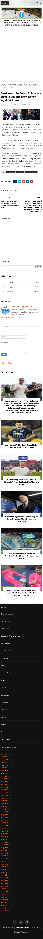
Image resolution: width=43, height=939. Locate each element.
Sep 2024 (4, 803)
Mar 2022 (4, 886)
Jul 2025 (4, 776)
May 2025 (4, 781)
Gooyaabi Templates (21, 932)
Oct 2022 (4, 867)
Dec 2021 (4, 894)
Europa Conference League (10, 636)
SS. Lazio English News (22, 307)
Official (3, 688)
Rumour (3, 717)
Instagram (20, 291)
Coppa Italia (5, 629)
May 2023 (4, 847)
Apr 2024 (4, 817)
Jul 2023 (4, 842)
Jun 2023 (4, 845)
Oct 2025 (4, 768)
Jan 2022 (4, 891)
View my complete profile (10, 317)
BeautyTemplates (22, 927)
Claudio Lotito (5, 621)
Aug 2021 (4, 905)
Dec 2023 (4, 828)
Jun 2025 (4, 779)
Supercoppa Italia (7, 732)
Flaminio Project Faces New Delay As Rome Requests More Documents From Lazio (21, 518)
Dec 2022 (4, 861)
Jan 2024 (4, 825)
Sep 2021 (4, 902)
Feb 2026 (4, 757)
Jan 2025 (4, 792)
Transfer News (6, 739)
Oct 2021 (4, 900)
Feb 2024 (4, 823)
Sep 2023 (4, 836)
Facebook (20, 282)
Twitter (20, 287)
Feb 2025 (4, 790)
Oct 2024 (4, 801)
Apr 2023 (4, 850)
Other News (23, 84)
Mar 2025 (4, 787)
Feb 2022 (4, 889)
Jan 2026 (4, 759)
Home (3, 84)
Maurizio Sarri (12, 84)
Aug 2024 (4, 806)
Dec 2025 (4, 762)
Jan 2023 (4, 858)
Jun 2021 (4, 911)
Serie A (3, 724)
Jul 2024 (4, 809)
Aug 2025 (4, 773)
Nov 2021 (4, 897)
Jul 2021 (4, 908)
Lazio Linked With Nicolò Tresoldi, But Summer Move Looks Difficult (21, 446)
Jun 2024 (4, 812)
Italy (2, 665)
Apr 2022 (4, 883)
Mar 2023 (4, 853)
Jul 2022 (4, 875)
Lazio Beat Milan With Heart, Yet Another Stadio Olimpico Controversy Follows (21, 555)
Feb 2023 (4, 856)
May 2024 (4, 814)
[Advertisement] (21, 52)
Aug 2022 (4, 872)
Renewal (4, 710)
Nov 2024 (4, 798)
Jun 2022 (4, 878)
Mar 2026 (4, 754)
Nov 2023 (4, 831)
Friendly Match (6, 651)
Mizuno (3, 680)
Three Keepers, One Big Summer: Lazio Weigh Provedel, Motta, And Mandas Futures (21, 592)
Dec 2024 (4, 795)
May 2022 (4, 880)
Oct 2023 (4, 834)
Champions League (7, 614)
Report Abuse (7, 363)
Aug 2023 (4, 839)
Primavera (4, 702)
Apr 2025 (4, 784)
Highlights (4, 658)
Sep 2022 (4, 869)
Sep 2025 (4, 770)
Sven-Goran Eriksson (31, 172)
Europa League (6, 643)
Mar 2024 (4, 820)
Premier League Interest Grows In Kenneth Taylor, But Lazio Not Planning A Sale (21, 482)
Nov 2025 (4, 765)
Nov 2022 (4, 864)
